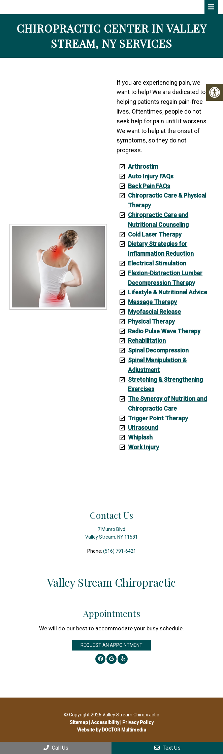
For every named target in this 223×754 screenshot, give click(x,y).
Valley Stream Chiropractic (58, 7)
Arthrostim (143, 166)
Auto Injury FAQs (150, 176)
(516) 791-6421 (119, 551)
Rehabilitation (147, 340)
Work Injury (143, 447)
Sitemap (79, 722)
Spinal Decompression (158, 350)
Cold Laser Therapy (155, 234)
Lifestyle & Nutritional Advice (167, 292)
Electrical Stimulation (157, 263)
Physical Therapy (151, 321)
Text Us (167, 748)
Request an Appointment (111, 645)
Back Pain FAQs (149, 186)
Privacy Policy (138, 722)
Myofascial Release (154, 311)
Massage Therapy (152, 301)
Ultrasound (143, 427)
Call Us (55, 748)
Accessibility (105, 722)
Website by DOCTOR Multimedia (111, 729)
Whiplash (140, 437)
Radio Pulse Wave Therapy (164, 331)
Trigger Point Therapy (158, 418)
